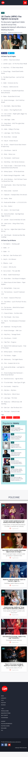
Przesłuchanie (5, 711)
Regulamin (3, 728)
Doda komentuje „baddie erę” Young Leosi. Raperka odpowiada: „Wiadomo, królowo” (16, 471)
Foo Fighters (16, 417)
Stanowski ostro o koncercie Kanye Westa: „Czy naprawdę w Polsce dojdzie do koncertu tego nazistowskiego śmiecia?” (16, 463)
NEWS (12, 426)
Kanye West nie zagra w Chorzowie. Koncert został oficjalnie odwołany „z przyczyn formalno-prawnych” (17, 480)
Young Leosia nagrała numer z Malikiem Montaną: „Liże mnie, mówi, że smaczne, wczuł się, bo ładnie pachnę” (17, 430)
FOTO (2, 700)
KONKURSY (3, 698)
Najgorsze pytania (5, 713)
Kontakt (3, 721)
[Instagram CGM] (6, 744)
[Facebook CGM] (2, 744)
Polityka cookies (5, 726)
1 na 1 (2, 709)
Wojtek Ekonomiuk (18, 32)
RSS (2, 730)
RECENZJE (3, 705)
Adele (3, 417)
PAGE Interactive (23, 748)
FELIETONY (3, 703)
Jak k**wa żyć (4, 715)
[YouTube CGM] (9, 744)
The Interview (4, 718)
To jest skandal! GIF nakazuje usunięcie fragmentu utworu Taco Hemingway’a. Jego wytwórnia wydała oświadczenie (16, 447)
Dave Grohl (9, 417)
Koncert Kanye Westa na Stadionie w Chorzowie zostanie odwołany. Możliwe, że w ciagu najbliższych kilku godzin (16, 439)
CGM (3, 505)
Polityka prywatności (6, 724)
